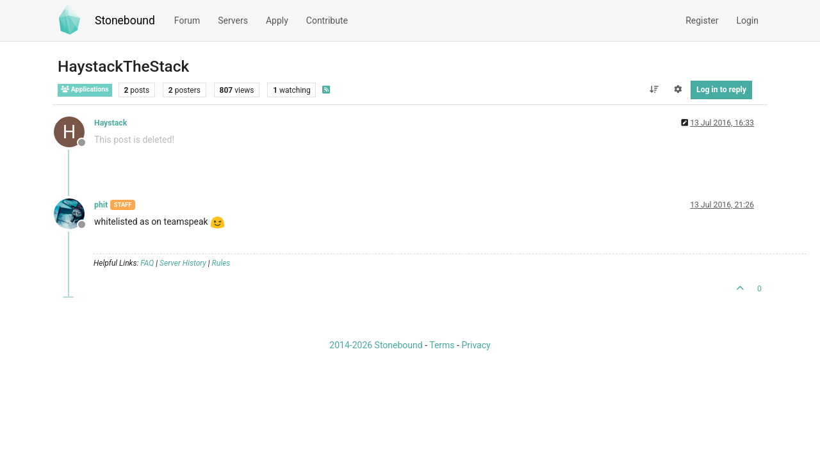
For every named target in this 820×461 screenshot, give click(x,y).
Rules (221, 263)
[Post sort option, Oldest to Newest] (653, 90)
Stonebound (125, 20)
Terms (441, 345)
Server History (183, 263)
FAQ (147, 263)
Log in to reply (721, 89)
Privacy (475, 345)
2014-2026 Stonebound (375, 345)
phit (101, 204)
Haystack (110, 122)
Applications (85, 89)
